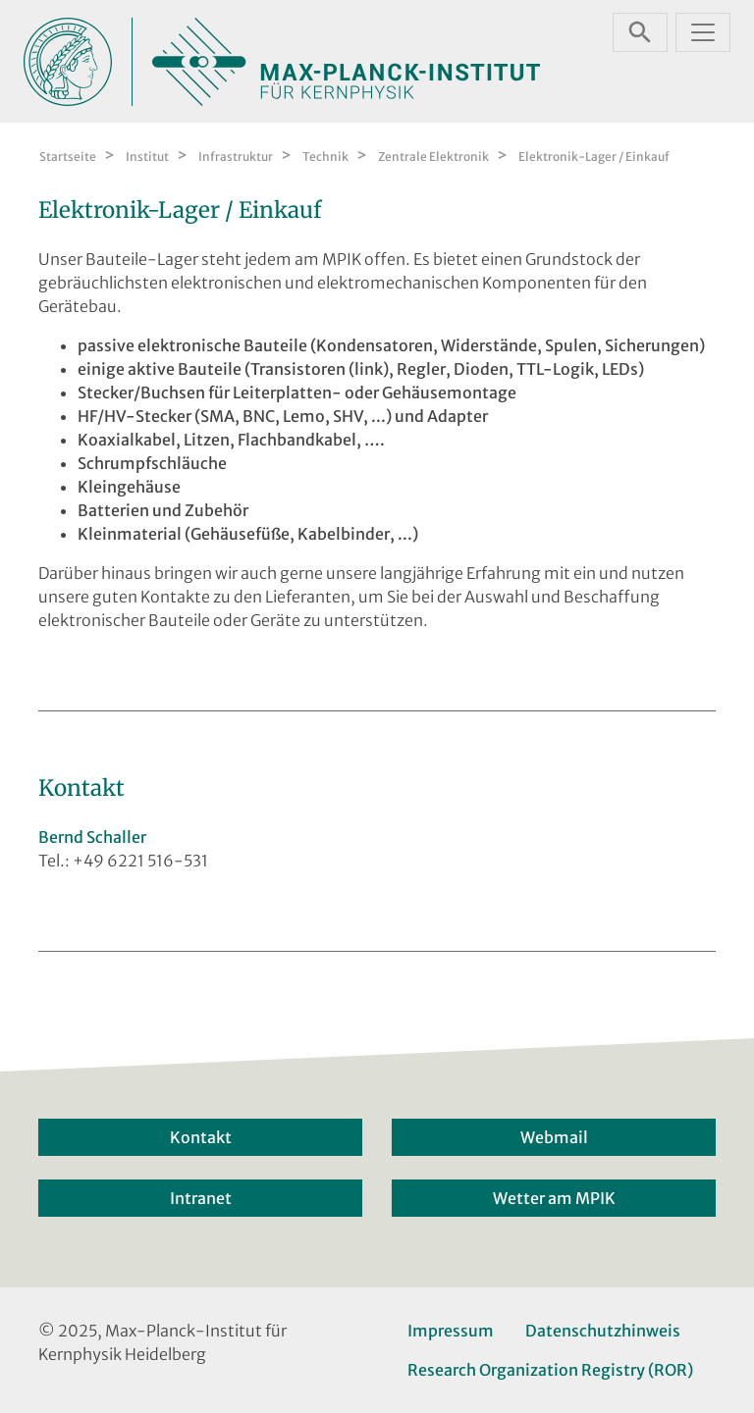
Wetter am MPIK (554, 1198)
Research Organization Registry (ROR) (550, 1370)
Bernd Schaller (92, 837)
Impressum (450, 1330)
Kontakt (201, 1137)
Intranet (201, 1198)
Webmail (554, 1137)
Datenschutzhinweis (602, 1330)
